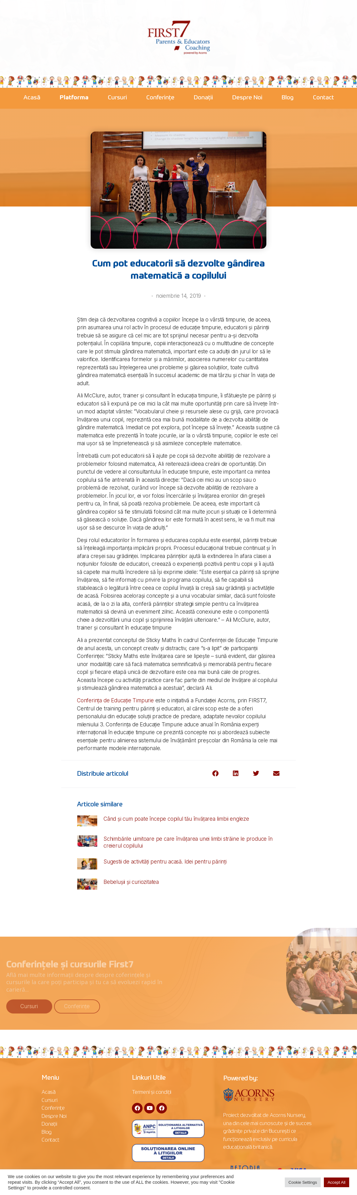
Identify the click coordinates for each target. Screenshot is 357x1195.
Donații (203, 98)
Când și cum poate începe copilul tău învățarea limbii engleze (176, 819)
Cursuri (117, 98)
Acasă (31, 98)
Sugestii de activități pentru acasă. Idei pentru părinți (165, 862)
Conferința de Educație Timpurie (115, 700)
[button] (215, 774)
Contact (323, 98)
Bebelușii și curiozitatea (131, 882)
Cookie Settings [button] (303, 1182)
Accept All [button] (336, 1182)
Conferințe (160, 98)
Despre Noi (247, 98)
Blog (288, 98)
